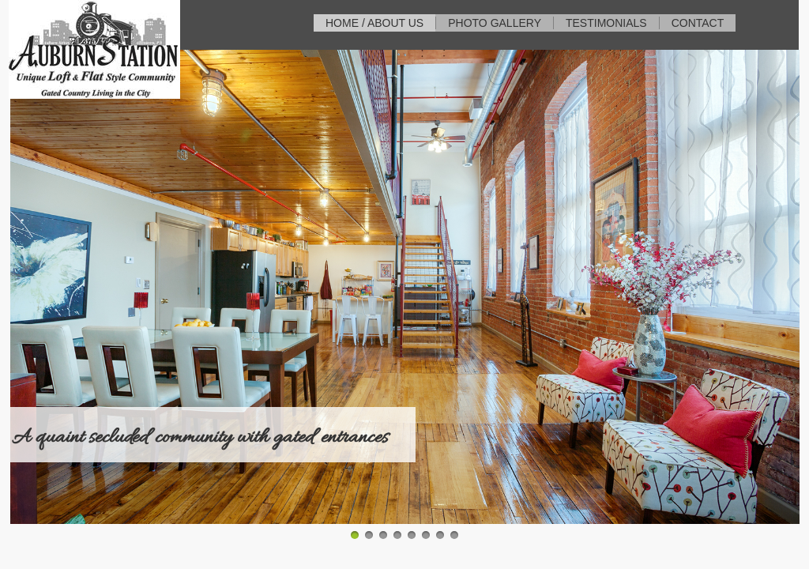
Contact (698, 23)
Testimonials (606, 23)
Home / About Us (374, 23)
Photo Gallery (494, 23)
